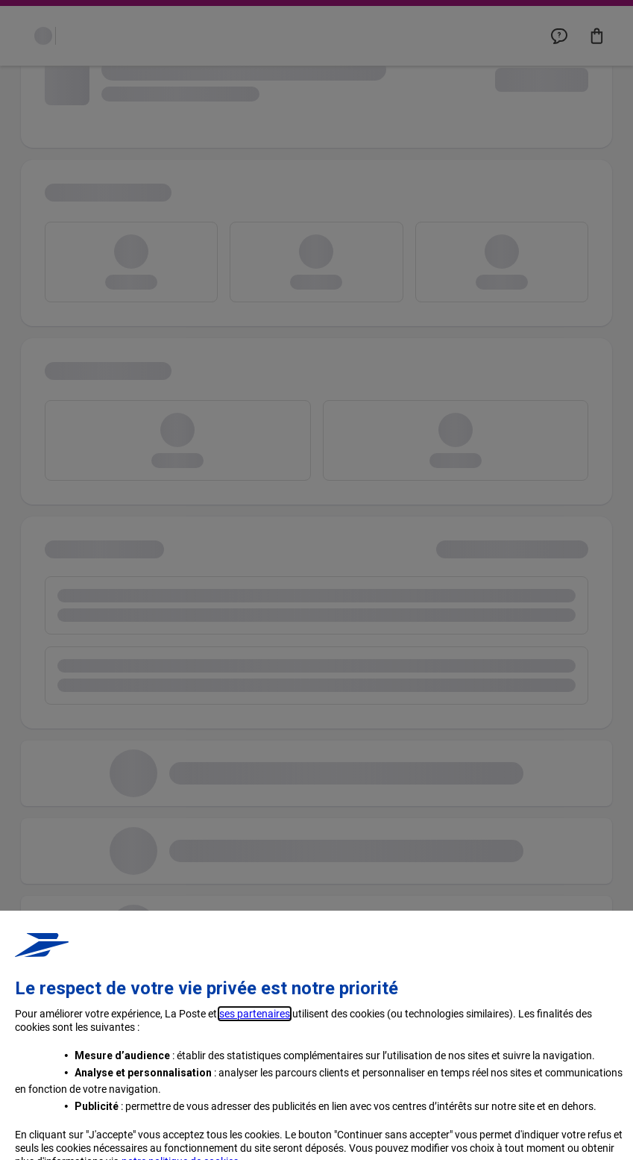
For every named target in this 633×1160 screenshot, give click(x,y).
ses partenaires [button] (254, 1113)
